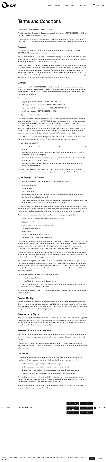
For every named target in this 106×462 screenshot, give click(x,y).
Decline (100, 458)
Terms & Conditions (73, 408)
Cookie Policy (86, 413)
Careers (86, 404)
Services (57, 5)
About (66, 5)
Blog (72, 5)
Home (49, 5)
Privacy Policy (73, 404)
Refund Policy (73, 413)
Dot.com (24, 243)
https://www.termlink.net (38, 56)
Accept (92, 458)
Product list (82, 5)
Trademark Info (86, 408)
